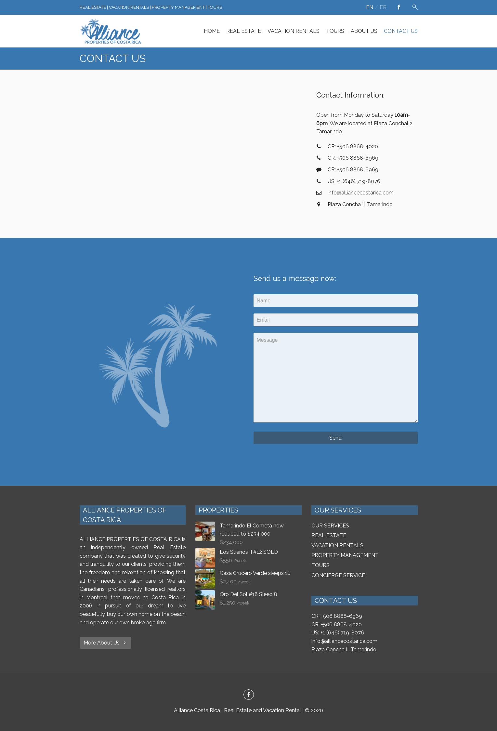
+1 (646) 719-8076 (342, 633)
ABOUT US (364, 31)
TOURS (335, 31)
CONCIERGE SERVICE (338, 575)
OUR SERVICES (330, 526)
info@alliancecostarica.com (344, 641)
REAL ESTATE (243, 31)
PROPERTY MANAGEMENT (345, 555)
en (369, 7)
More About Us (105, 643)
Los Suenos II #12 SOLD (249, 552)
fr (383, 7)
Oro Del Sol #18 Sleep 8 (248, 594)
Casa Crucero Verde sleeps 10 (255, 573)
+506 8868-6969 (341, 616)
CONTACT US (401, 31)
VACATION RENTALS (294, 31)
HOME (212, 31)
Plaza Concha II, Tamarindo (343, 649)
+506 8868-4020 (341, 624)
